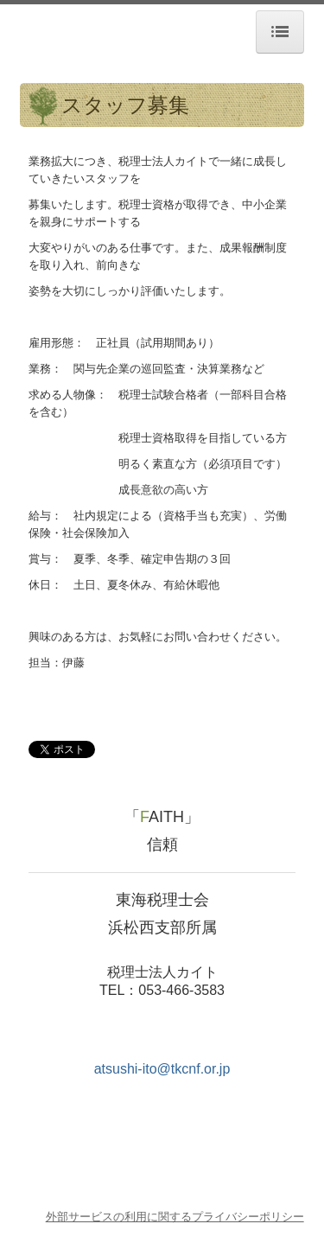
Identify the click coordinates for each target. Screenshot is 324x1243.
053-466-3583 (181, 990)
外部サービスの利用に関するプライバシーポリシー (175, 1216)
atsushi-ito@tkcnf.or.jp (162, 1068)
